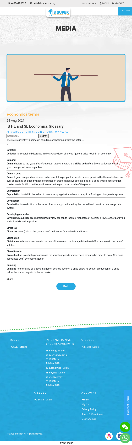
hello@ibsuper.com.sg (44, 3)
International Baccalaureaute (60, 342)
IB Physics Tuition (55, 373)
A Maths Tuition (90, 347)
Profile (85, 400)
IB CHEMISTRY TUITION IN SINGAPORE (54, 381)
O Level (87, 340)
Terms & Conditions (92, 414)
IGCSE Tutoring (19, 347)
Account (89, 393)
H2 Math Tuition (43, 400)
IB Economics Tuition (57, 368)
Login (104, 3)
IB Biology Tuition (55, 351)
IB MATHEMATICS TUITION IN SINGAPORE (56, 359)
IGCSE (14, 340)
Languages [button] (88, 4)
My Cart (118, 3)
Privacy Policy (89, 409)
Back (66, 286)
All (8, 131)
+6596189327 (17, 3)
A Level (40, 393)
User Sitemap (89, 419)
